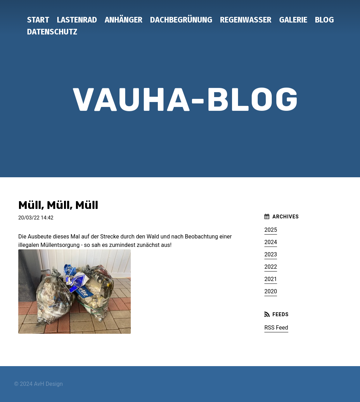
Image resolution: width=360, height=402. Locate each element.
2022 (270, 266)
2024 (270, 242)
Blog (324, 20)
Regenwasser (245, 20)
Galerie (293, 20)
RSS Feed (276, 327)
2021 (270, 279)
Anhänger (123, 20)
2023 (270, 254)
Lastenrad (77, 20)
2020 (270, 291)
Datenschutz (52, 32)
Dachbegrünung (181, 20)
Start (38, 20)
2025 (270, 229)
